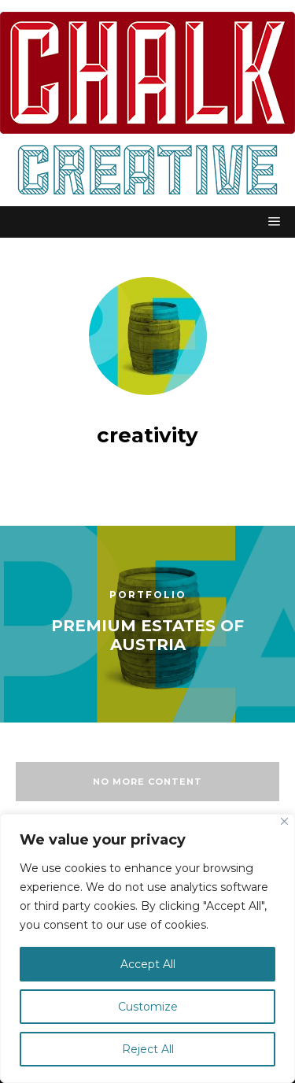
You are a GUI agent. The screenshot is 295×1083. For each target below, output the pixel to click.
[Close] (284, 821)
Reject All (148, 1049)
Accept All (147, 964)
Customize (148, 1007)
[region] (147, 948)
